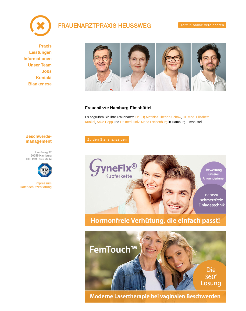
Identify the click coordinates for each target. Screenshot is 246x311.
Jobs (47, 71)
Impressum (44, 183)
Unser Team (40, 65)
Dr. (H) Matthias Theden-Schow (158, 117)
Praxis (45, 46)
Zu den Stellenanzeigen (107, 139)
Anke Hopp (105, 122)
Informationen (38, 58)
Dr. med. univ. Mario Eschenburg (144, 122)
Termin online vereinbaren (202, 25)
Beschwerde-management (38, 139)
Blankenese (40, 84)
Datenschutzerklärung (36, 187)
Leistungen (40, 52)
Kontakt (44, 77)
